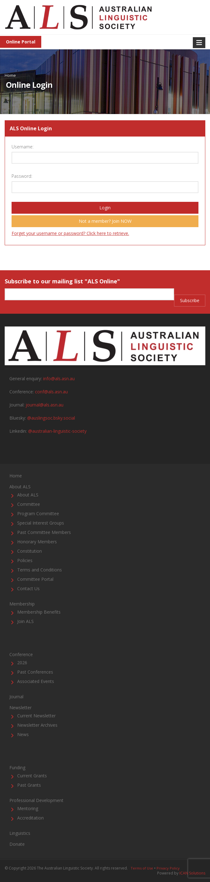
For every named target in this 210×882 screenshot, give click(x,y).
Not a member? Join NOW (105, 221)
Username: (22, 147)
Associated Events (35, 681)
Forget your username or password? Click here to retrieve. (70, 233)
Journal (16, 697)
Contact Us (28, 588)
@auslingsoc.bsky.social (51, 418)
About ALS (20, 487)
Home (10, 75)
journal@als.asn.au (44, 405)
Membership (22, 604)
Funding (17, 767)
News (23, 734)
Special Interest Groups (40, 523)
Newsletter (20, 707)
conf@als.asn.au (51, 392)
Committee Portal (35, 579)
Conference (21, 654)
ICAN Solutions (192, 873)
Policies (24, 560)
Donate (17, 844)
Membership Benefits (39, 612)
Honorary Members (37, 542)
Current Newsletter (36, 716)
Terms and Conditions (39, 570)
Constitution (29, 551)
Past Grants (29, 785)
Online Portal (20, 42)
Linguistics (19, 833)
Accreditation (30, 818)
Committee (28, 504)
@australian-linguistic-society (57, 431)
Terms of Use (142, 868)
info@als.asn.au (59, 378)
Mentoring (27, 808)
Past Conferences (35, 672)
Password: (22, 176)
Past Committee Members (44, 532)
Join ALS (25, 621)
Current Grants (32, 776)
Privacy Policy (168, 868)
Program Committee (38, 513)
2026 (22, 662)
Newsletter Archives (37, 725)
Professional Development (36, 800)
